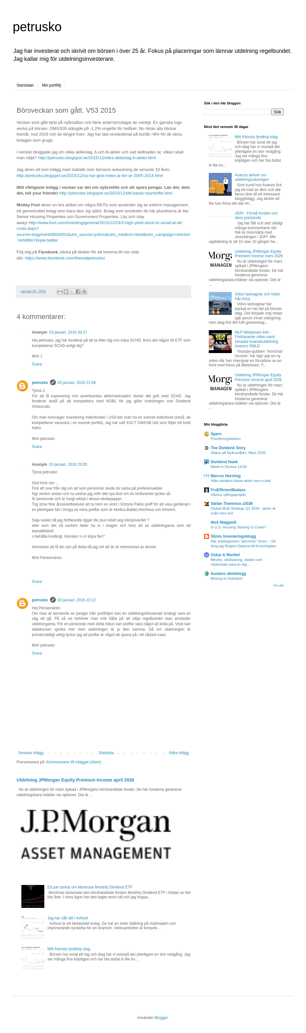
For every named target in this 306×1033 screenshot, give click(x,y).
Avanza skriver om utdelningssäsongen (252, 177)
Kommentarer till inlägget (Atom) (73, 762)
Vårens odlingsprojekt (228, 495)
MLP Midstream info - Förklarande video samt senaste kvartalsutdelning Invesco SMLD (256, 339)
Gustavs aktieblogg (228, 573)
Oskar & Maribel (225, 555)
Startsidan (25, 85)
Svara (37, 364)
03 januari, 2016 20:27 (68, 332)
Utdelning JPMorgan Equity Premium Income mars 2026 (259, 253)
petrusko (37, 27)
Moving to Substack (226, 578)
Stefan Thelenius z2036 (232, 503)
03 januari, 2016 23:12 (77, 600)
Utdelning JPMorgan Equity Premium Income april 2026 (75, 779)
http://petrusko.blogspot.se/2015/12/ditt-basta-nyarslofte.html (115, 193)
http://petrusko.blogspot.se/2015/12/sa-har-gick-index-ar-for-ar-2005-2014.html (90, 175)
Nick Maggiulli (224, 522)
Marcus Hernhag (226, 476)
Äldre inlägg (179, 753)
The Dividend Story (228, 448)
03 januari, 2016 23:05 (68, 464)
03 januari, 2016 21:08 (77, 382)
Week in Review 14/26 (229, 467)
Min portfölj (51, 85)
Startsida (105, 753)
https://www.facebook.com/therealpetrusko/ (65, 258)
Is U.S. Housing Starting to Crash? (238, 527)
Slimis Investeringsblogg (233, 536)
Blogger (161, 1017)
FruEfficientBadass (228, 490)
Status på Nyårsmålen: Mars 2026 (238, 453)
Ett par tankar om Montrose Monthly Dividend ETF (90, 887)
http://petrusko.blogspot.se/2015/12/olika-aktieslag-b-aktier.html (97, 157)
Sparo (216, 434)
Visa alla (278, 585)
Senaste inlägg (30, 753)
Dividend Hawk (224, 462)
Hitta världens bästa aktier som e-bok (241, 481)
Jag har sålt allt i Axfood (67, 918)
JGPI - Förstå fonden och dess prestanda (256, 215)
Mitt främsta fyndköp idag (68, 949)
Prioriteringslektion (226, 439)
